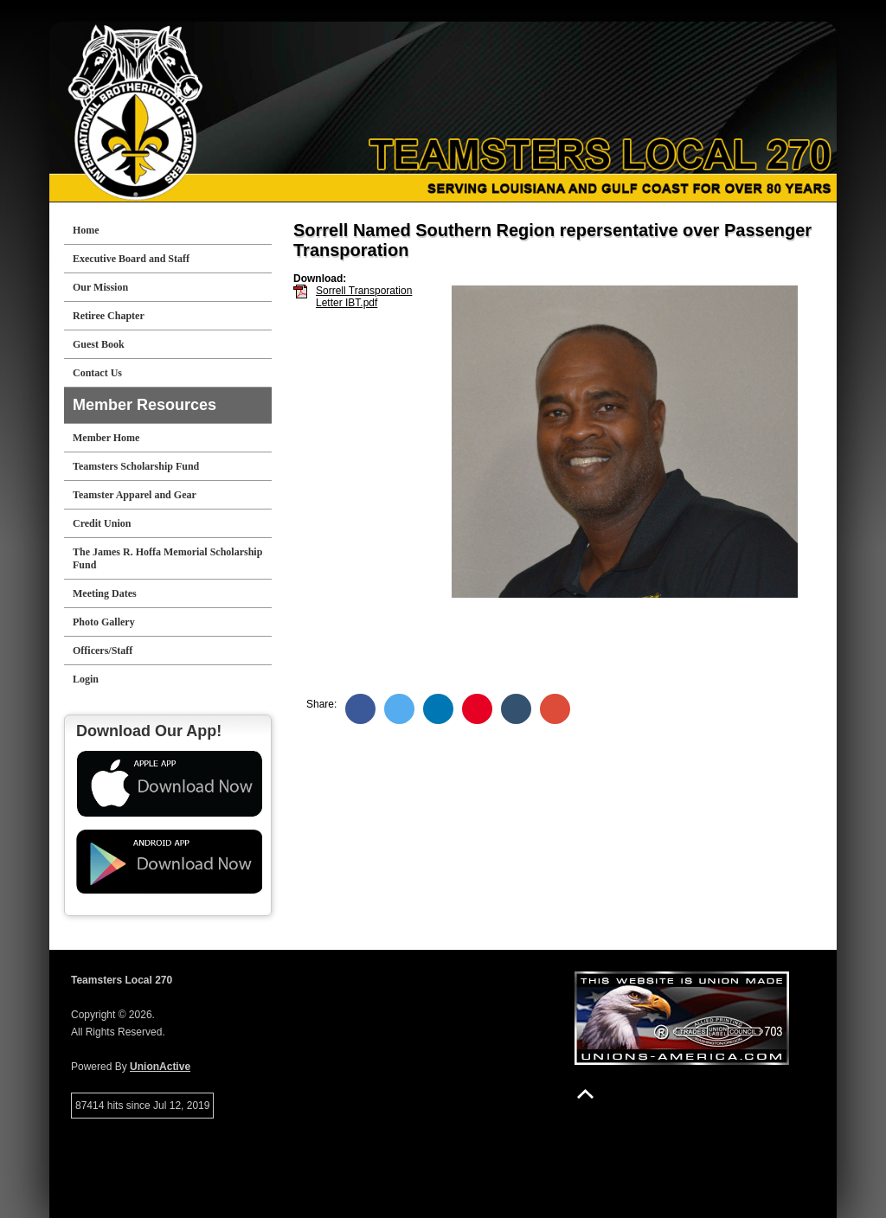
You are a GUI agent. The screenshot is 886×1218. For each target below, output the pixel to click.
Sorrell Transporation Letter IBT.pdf (364, 297)
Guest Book (99, 344)
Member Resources (144, 404)
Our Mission (100, 287)
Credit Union (102, 523)
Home (86, 230)
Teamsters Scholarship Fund (136, 466)
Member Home (106, 438)
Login (86, 679)
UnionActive (160, 1067)
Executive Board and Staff (131, 259)
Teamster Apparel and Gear (134, 495)
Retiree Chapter (108, 316)
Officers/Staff (102, 650)
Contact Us (97, 373)
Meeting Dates (105, 593)
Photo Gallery (104, 622)
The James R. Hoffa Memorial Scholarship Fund (167, 558)
